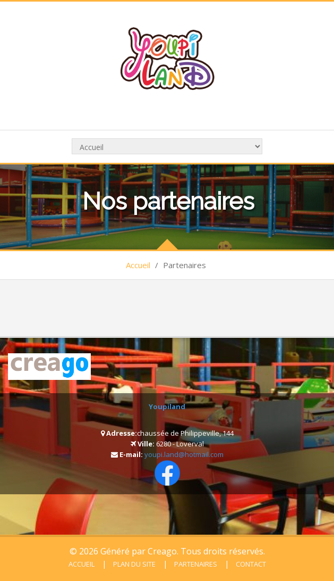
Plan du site (134, 564)
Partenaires (195, 564)
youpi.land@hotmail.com (184, 454)
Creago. (163, 551)
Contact (250, 564)
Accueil (138, 265)
